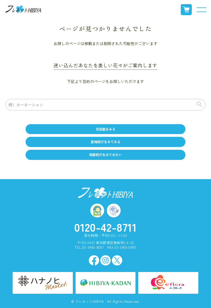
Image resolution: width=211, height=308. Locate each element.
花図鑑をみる (105, 129)
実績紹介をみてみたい (105, 154)
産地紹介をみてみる (105, 141)
